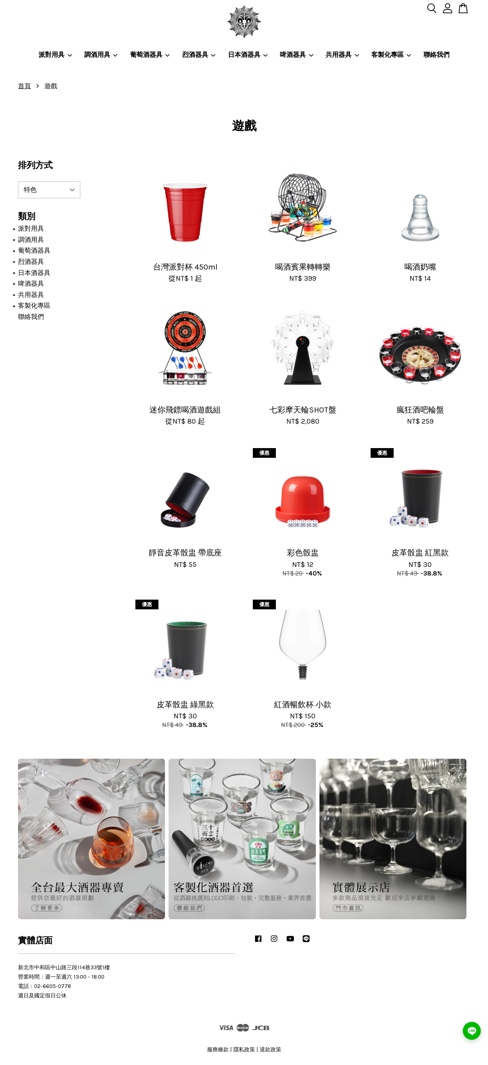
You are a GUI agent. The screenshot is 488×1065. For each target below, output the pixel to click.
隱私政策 (244, 1049)
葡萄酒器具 (150, 55)
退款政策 (270, 1049)
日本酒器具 (248, 55)
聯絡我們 (436, 55)
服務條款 (218, 1049)
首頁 (24, 86)
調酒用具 (101, 55)
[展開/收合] (14, 229)
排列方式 (35, 165)
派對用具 (55, 55)
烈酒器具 (199, 55)
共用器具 (342, 55)
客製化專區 (391, 55)
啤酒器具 (297, 55)
